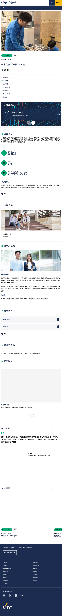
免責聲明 (35, 571)
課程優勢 (4, 77)
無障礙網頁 (35, 577)
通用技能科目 (6, 319)
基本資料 (4, 80)
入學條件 (4, 84)
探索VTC (5, 577)
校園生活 (5, 574)
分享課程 (5, 70)
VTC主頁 (5, 583)
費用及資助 (5, 94)
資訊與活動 (5, 571)
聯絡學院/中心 (36, 565)
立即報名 (58, 2)
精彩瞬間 (4, 97)
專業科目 (5, 327)
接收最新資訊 (9, 552)
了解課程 (5, 562)
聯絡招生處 (35, 562)
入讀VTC (5, 565)
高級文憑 (55, 288)
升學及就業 (5, 87)
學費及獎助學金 (7, 568)
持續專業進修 (6, 580)
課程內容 (4, 90)
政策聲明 (35, 574)
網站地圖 (35, 568)
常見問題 (35, 580)
